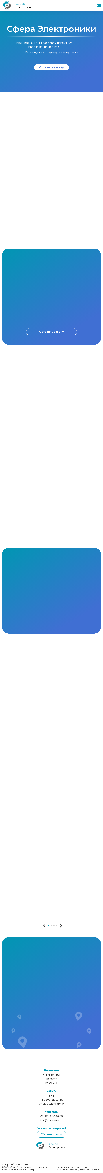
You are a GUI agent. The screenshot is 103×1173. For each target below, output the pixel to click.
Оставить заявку (51, 67)
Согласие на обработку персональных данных (78, 1171)
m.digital (24, 1166)
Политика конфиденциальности (71, 1169)
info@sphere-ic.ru (51, 1122)
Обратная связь (51, 1136)
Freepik (32, 1171)
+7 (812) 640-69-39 (51, 1118)
